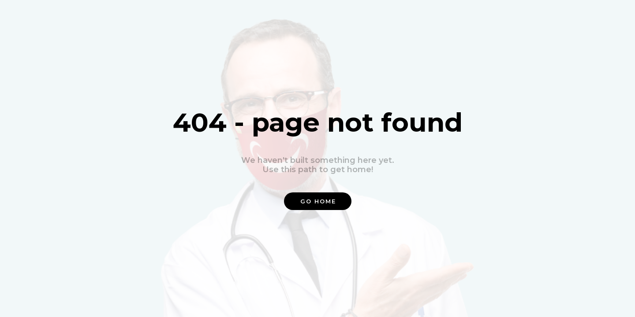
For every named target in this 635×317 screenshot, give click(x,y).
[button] (317, 201)
